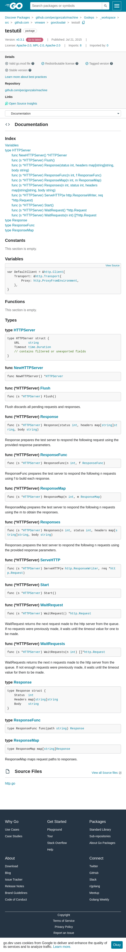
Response (49, 417)
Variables (12, 145)
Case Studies (13, 836)
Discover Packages (17, 17)
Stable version (18, 70)
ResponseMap (53, 488)
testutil (76, 22)
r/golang (94, 886)
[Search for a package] (66, 6)
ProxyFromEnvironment (59, 280)
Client (58, 272)
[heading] (17, 5)
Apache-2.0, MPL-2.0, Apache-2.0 (38, 45)
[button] (6, 63)
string (33, 342)
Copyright (64, 915)
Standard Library (100, 829)
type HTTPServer (18, 150)
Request (17, 573)
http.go (10, 783)
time (31, 347)
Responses (50, 522)
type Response (16, 220)
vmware (40, 22)
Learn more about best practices (26, 77)
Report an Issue (63, 933)
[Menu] (63, 113)
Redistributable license (60, 63)
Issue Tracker (13, 879)
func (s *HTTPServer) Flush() (33, 160)
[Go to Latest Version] (35, 39)
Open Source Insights (21, 103)
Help (50, 849)
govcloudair (58, 22)
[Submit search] (105, 6)
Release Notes (14, 886)
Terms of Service (64, 920)
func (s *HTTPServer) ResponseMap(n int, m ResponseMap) (56, 180)
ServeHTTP (50, 560)
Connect (96, 858)
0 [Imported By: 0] (99, 45)
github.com (22, 22)
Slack (92, 879)
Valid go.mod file (20, 63)
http (47, 272)
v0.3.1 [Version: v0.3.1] (15, 39)
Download (11, 866)
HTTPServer (24, 330)
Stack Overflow (57, 843)
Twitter (93, 866)
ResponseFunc (53, 455)
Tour (50, 836)
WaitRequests (52, 644)
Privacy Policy (64, 926)
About (10, 858)
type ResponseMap (19, 230)
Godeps (89, 17)
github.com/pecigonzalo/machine (57, 17)
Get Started (56, 822)
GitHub (94, 873)
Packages (97, 822)
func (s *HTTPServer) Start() (33, 205)
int (74, 425)
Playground (54, 829)
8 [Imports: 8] (75, 45)
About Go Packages (102, 843)
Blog (8, 873)
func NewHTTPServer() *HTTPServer (39, 155)
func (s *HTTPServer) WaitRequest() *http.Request (49, 210)
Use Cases (12, 829)
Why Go (12, 822)
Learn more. (62, 946)
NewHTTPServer (28, 368)
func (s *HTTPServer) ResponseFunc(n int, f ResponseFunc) (56, 175)
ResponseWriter (86, 568)
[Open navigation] (117, 6)
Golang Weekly (99, 899)
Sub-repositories (100, 836)
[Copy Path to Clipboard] (83, 22)
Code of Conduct (16, 899)
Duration (44, 347)
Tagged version (99, 63)
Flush (45, 388)
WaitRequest (51, 605)
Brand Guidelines (16, 893)
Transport (52, 276)
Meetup (94, 893)
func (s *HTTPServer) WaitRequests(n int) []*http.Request (54, 215)
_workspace (108, 17)
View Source (113, 265)
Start (44, 585)
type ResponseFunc (20, 225)
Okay (117, 945)
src (7, 22)
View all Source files (105, 772)
